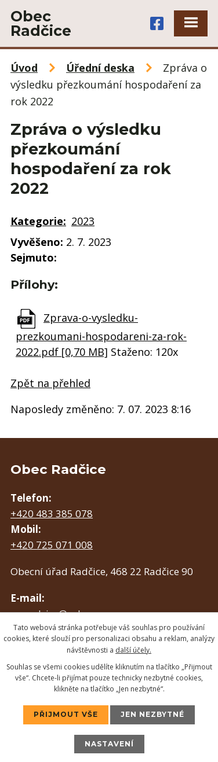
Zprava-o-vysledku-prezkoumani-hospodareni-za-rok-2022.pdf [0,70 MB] (101, 335)
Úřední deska (100, 68)
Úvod (24, 68)
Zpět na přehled (50, 383)
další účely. (133, 650)
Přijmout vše (66, 714)
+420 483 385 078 (51, 513)
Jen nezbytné (152, 714)
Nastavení (109, 743)
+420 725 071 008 (51, 544)
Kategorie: (38, 221)
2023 (83, 221)
